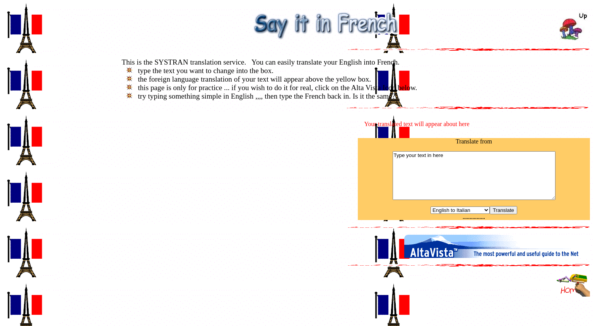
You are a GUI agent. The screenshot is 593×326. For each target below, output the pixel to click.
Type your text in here (474, 175)
